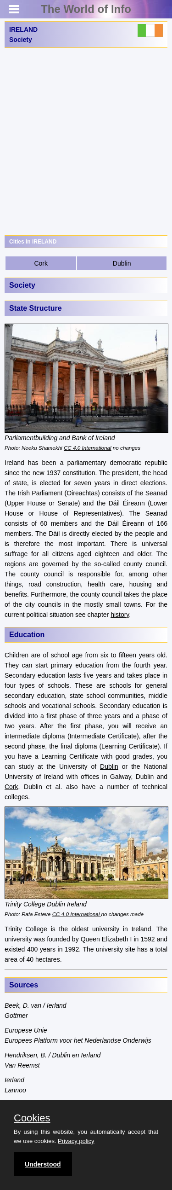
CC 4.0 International (87, 448)
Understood (43, 1164)
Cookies (32, 1118)
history (120, 614)
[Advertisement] (86, 141)
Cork (41, 263)
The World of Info (86, 9)
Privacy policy (76, 1141)
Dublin (122, 263)
